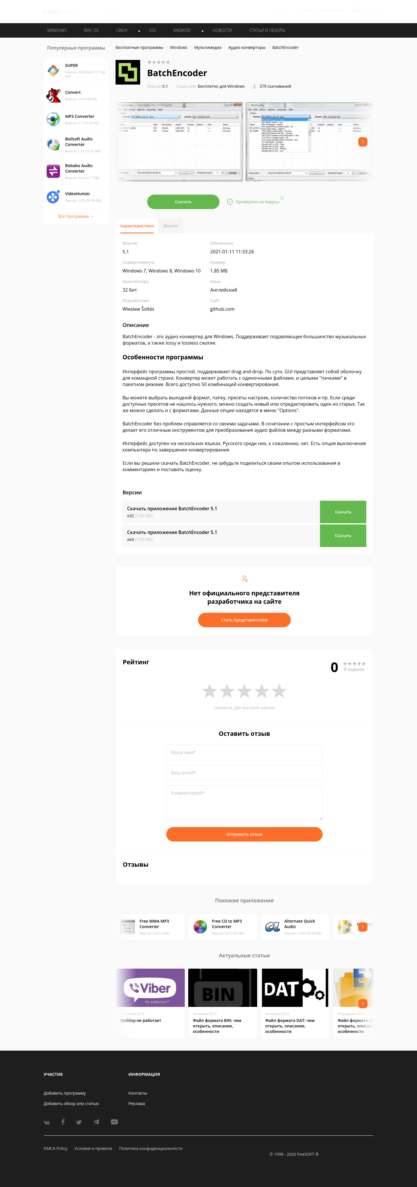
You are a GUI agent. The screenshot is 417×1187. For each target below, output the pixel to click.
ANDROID (182, 30)
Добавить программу (65, 1093)
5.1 (157, 86)
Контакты (138, 1093)
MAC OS (91, 30)
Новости (222, 30)
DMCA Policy (55, 1148)
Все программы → (76, 216)
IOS (152, 30)
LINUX (121, 30)
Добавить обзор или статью (71, 1103)
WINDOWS (57, 30)
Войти (307, 10)
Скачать (183, 201)
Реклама (137, 1103)
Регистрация (329, 10)
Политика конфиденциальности (150, 1148)
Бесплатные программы (139, 47)
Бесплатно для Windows (221, 86)
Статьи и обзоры (267, 30)
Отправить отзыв (244, 834)
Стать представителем (244, 620)
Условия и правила (93, 1148)
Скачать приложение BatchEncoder (172, 508)
